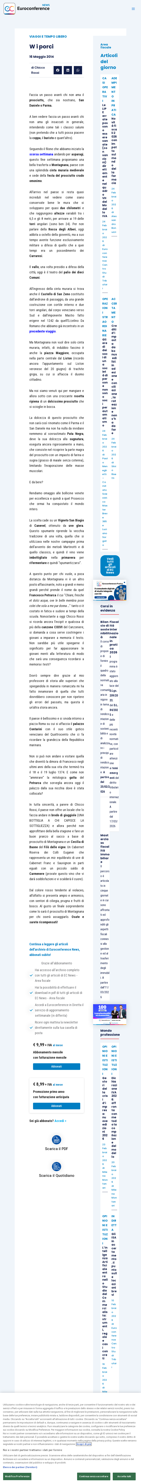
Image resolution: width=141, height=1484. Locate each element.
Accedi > (60, 1121)
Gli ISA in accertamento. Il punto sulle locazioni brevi (114, 1264)
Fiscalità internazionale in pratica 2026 (114, 637)
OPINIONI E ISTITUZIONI (105, 1060)
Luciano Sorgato (104, 537)
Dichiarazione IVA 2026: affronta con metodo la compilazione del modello (114, 1117)
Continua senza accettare (93, 1476)
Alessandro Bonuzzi (114, 224)
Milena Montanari (105, 1180)
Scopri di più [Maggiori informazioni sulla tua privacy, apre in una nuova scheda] (83, 1444)
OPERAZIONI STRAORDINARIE (105, 317)
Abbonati (56, 1066)
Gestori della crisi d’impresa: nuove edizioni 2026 (105, 1108)
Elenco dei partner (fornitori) (20, 1467)
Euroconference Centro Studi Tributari (105, 268)
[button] (58, 70)
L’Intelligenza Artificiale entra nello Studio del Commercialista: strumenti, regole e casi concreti (105, 1303)
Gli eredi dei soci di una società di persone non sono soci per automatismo (105, 382)
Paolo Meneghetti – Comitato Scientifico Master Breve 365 (105, 490)
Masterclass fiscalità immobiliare (105, 848)
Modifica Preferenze (17, 1476)
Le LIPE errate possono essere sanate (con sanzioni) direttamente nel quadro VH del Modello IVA (105, 160)
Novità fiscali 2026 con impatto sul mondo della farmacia (114, 151)
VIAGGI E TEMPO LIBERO (48, 36)
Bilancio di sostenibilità (105, 629)
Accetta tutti (124, 1476)
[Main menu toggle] (133, 9)
